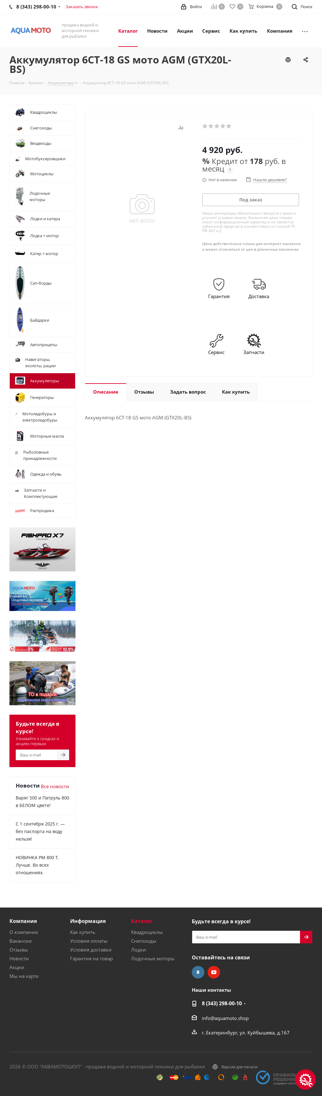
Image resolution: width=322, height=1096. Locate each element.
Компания (23, 921)
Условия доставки (91, 949)
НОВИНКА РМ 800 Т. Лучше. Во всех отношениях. (37, 864)
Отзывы (18, 949)
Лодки (138, 949)
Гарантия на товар (91, 958)
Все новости (55, 786)
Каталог (142, 921)
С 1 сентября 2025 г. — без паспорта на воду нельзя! (40, 831)
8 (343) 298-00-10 (222, 1003)
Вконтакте (198, 972)
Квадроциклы (147, 932)
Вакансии (20, 941)
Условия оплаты (89, 941)
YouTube (214, 972)
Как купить (82, 932)
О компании (23, 932)
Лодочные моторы (153, 958)
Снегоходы (143, 941)
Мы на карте (23, 976)
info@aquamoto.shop (225, 1018)
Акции (16, 967)
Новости (19, 958)
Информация (88, 921)
